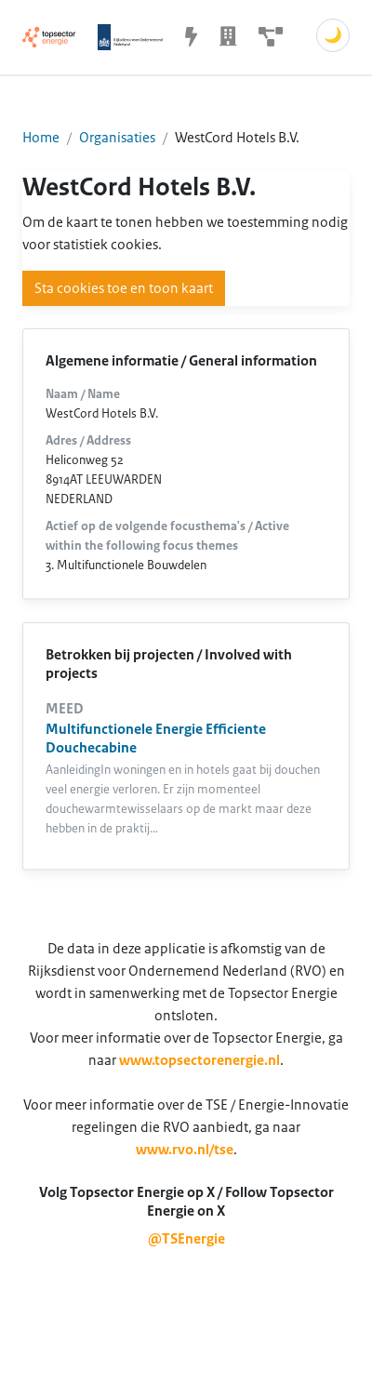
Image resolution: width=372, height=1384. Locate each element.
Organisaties (117, 137)
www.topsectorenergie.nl (199, 1060)
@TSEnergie (186, 1238)
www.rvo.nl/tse (184, 1149)
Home (41, 137)
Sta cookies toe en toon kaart (123, 288)
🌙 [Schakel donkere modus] (333, 35)
